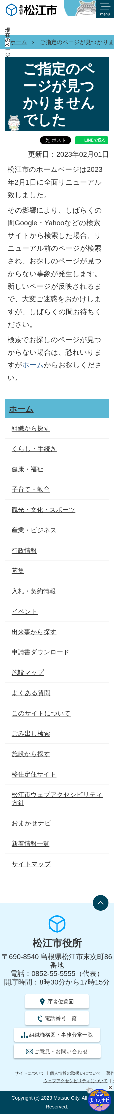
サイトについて (30, 1073)
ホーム (18, 42)
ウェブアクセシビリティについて (75, 1080)
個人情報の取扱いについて (75, 1073)
